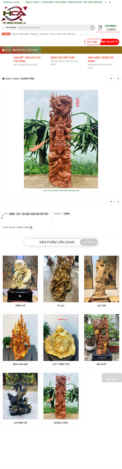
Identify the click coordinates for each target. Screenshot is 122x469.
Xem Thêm (89, 242)
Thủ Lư (52, 34)
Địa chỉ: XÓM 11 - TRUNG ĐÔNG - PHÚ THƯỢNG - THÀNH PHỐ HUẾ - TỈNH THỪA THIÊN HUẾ (63, 2)
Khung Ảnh (24, 34)
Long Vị (14, 34)
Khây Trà (71, 34)
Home (6, 50)
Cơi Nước (43, 34)
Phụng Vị (34, 34)
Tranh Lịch (61, 34)
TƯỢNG (15, 79)
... (77, 34)
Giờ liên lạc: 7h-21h (11, 2)
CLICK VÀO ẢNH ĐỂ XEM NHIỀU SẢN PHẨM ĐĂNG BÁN (61, 190)
